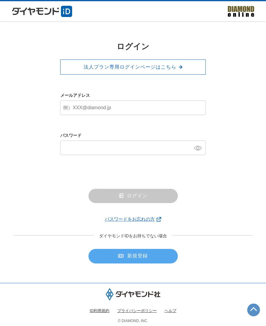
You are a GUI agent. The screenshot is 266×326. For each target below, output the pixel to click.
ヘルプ (170, 310)
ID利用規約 (99, 310)
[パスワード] (133, 148)
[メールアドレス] (133, 107)
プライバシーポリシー (137, 310)
